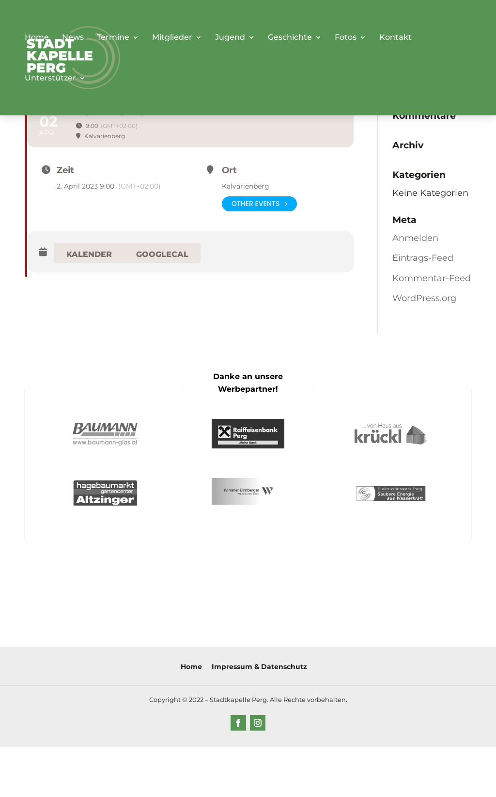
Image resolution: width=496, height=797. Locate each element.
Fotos (345, 38)
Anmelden (415, 238)
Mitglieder (172, 38)
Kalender (89, 254)
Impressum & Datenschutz (259, 666)
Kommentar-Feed (431, 278)
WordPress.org (424, 298)
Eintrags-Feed (422, 258)
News (73, 38)
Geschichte (290, 38)
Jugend (230, 38)
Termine (113, 38)
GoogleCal (162, 254)
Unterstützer (50, 78)
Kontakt (395, 38)
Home (37, 38)
